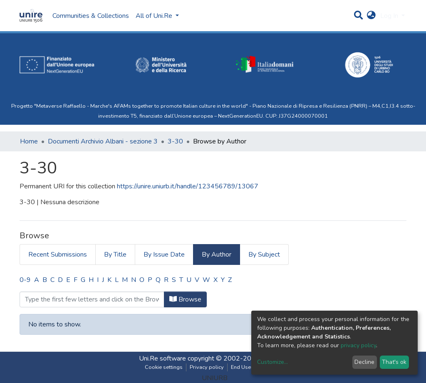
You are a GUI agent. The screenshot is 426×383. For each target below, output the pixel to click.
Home (29, 141)
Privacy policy (207, 367)
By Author (216, 254)
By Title (115, 254)
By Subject (264, 254)
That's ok (394, 362)
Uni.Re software (162, 358)
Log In (390, 15)
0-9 (25, 279)
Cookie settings (164, 367)
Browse (185, 299)
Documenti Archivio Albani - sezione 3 (103, 141)
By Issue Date (164, 254)
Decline (364, 362)
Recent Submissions (57, 254)
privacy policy (358, 345)
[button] (371, 16)
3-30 (175, 141)
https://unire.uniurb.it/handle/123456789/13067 (187, 186)
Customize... (272, 362)
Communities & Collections (90, 15)
